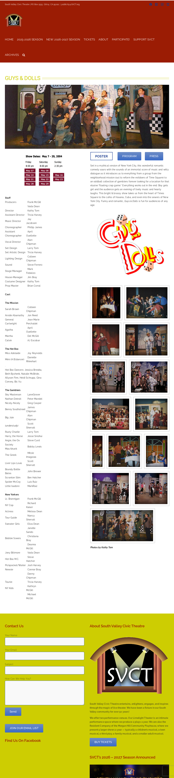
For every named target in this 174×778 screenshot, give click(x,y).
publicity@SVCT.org (70, 4)
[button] (23, 54)
